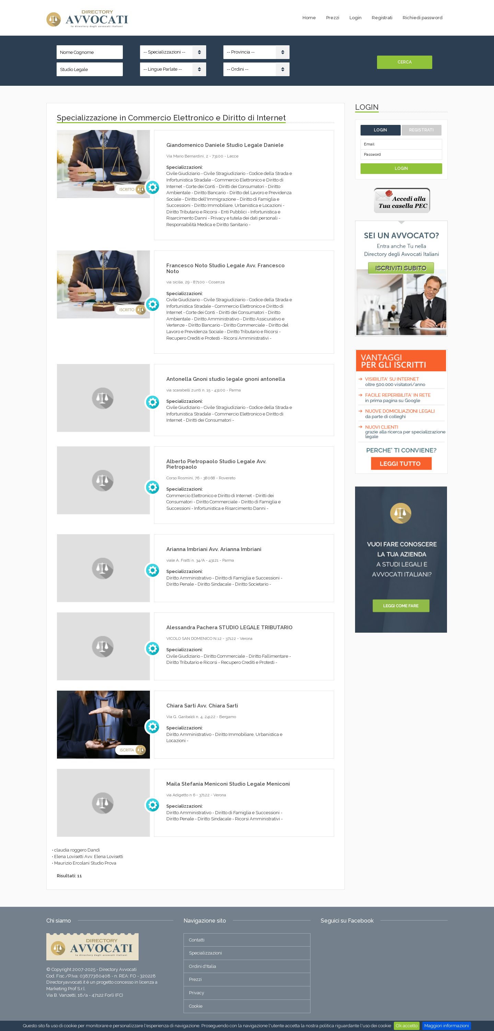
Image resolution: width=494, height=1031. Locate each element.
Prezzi (332, 17)
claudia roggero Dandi (77, 850)
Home (309, 17)
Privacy (196, 992)
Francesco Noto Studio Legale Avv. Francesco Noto (225, 268)
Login (356, 17)
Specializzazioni (205, 953)
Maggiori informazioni (446, 1025)
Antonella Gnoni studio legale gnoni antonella (225, 379)
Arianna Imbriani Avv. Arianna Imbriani (213, 549)
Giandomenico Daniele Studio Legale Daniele (225, 145)
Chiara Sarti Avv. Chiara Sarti (202, 706)
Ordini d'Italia (202, 966)
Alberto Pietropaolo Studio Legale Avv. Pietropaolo (216, 464)
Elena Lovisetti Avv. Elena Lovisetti (88, 856)
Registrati (382, 17)
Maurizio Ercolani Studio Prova (85, 863)
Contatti (196, 939)
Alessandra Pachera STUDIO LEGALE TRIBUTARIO (229, 627)
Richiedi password (423, 17)
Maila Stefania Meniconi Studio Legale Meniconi (228, 784)
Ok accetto (406, 1025)
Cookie (195, 1006)
